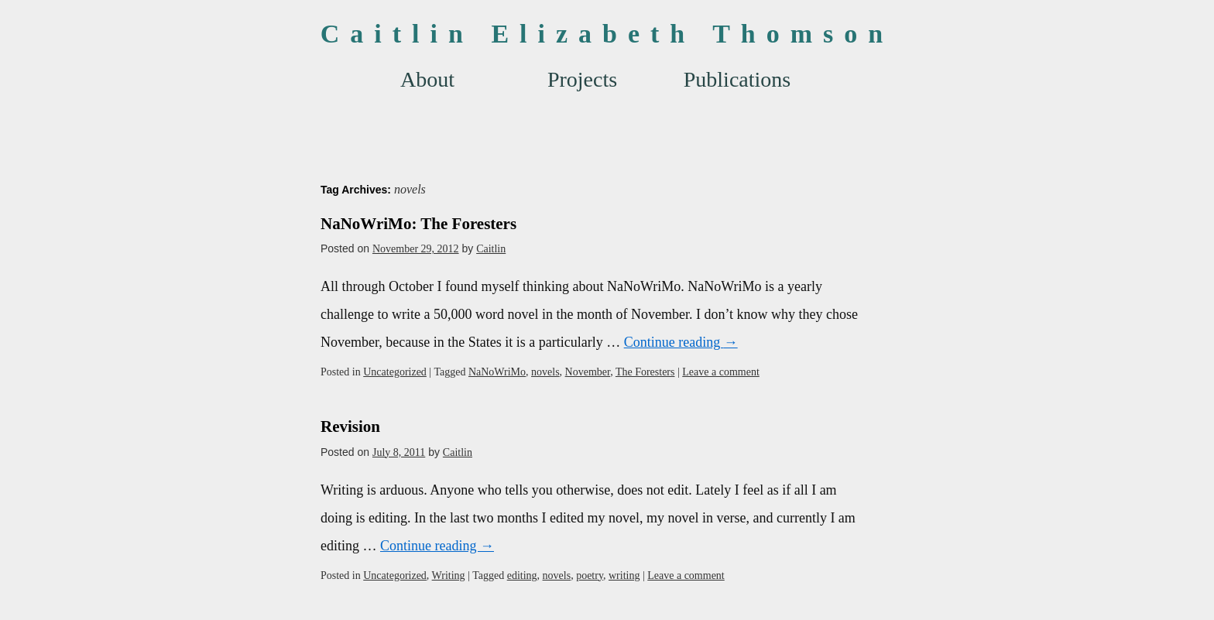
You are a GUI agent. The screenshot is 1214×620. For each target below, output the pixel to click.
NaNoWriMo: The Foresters (418, 223)
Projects (582, 79)
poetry (589, 575)
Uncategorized (395, 372)
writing (624, 575)
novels (545, 372)
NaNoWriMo (497, 372)
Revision (350, 426)
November (588, 372)
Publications (737, 79)
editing (522, 575)
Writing (448, 575)
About (427, 79)
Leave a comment (721, 372)
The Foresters (645, 372)
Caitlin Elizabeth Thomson (607, 33)
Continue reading (681, 342)
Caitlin (491, 249)
